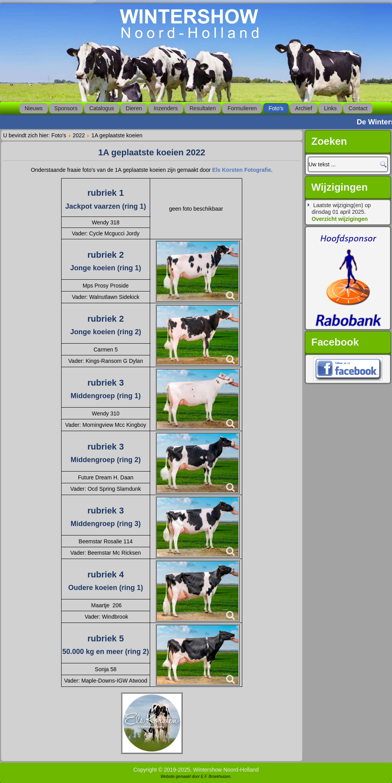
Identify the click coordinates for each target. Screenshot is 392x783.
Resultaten (203, 108)
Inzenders (166, 108)
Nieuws (34, 108)
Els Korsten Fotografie (241, 170)
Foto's (276, 108)
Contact (357, 108)
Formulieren (242, 108)
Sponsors (66, 108)
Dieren (134, 108)
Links (330, 108)
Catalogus (101, 108)
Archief (303, 108)
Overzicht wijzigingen (340, 219)
